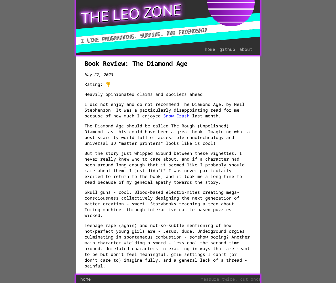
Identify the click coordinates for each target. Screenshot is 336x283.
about (246, 49)
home (210, 49)
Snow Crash (176, 116)
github (227, 49)
